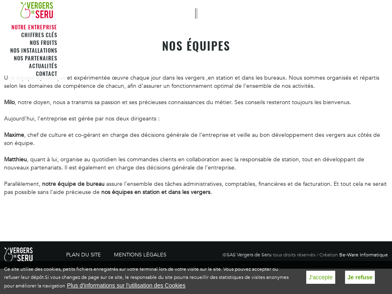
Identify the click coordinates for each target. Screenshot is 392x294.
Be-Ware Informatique (363, 255)
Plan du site (83, 254)
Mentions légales (140, 254)
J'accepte (321, 277)
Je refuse (359, 277)
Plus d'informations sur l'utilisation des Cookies (126, 285)
